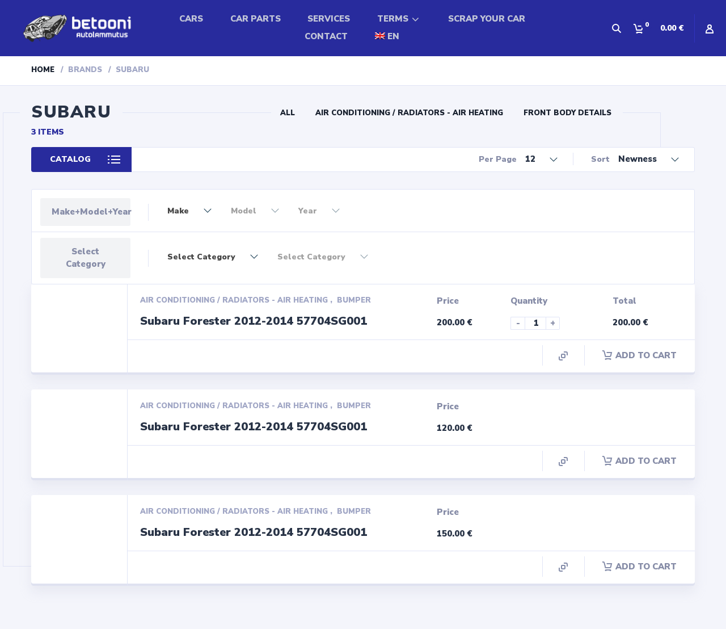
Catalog (70, 159)
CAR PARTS (255, 18)
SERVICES (328, 18)
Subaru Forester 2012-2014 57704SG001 (253, 321)
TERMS (392, 18)
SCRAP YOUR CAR (486, 18)
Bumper (354, 300)
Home (42, 70)
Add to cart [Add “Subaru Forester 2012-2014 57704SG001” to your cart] (639, 355)
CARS (191, 18)
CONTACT (326, 36)
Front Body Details (567, 113)
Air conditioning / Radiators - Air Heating (409, 113)
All (287, 113)
